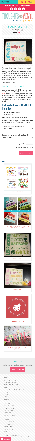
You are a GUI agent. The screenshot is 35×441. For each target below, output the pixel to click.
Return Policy (9, 424)
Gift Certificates (10, 380)
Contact (7, 399)
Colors (6, 394)
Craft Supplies (9, 410)
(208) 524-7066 (17, 369)
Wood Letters (9, 406)
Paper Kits (7, 413)
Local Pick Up (9, 422)
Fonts (6, 392)
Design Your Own (10, 382)
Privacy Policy (9, 426)
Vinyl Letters (9, 408)
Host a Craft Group (11, 385)
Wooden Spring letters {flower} (17, 348)
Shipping (7, 419)
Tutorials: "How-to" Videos (14, 390)
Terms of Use (8, 429)
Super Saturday (9, 415)
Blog (5, 387)
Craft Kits (7, 403)
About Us (7, 431)
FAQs (5, 397)
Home (6, 378)
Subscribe (5, 439)
